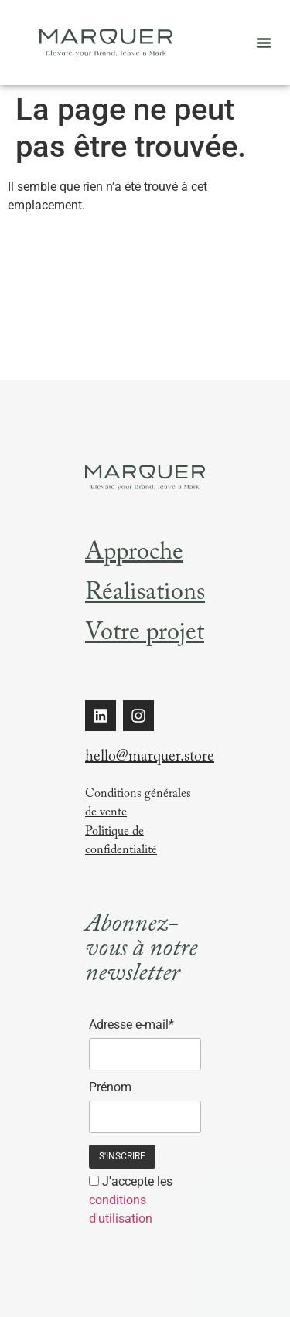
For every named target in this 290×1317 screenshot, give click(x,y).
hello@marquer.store (149, 758)
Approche (134, 555)
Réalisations (145, 595)
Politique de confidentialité (121, 842)
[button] (263, 42)
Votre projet (144, 635)
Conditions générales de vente (138, 804)
